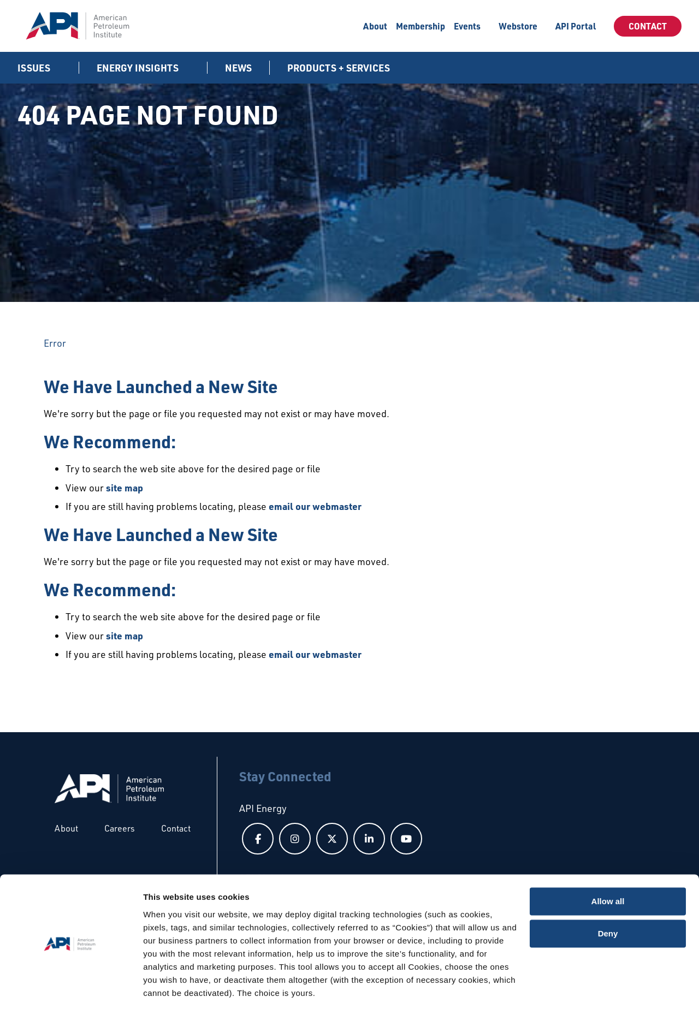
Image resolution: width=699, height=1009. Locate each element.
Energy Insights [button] (139, 68)
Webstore (518, 26)
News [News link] (238, 68)
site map (124, 488)
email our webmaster (315, 506)
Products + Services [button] (339, 68)
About (375, 26)
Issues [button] (34, 68)
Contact (648, 26)
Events (467, 26)
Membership (420, 26)
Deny (608, 898)
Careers (119, 828)
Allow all (608, 866)
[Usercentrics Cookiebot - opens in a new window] (71, 988)
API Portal (575, 26)
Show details (168, 987)
